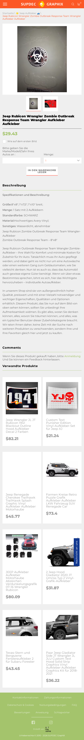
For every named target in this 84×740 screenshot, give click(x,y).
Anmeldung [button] (72, 356)
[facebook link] (33, 723)
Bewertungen (22, 712)
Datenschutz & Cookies (20, 704)
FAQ (74, 704)
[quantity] (63, 160)
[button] (33, 103)
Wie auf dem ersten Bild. (19, 141)
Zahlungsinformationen (57, 697)
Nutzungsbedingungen (52, 704)
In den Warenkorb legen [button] (42, 171)
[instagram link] (50, 723)
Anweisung (42, 712)
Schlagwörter (62, 712)
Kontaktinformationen (25, 697)
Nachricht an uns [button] (76, 552)
